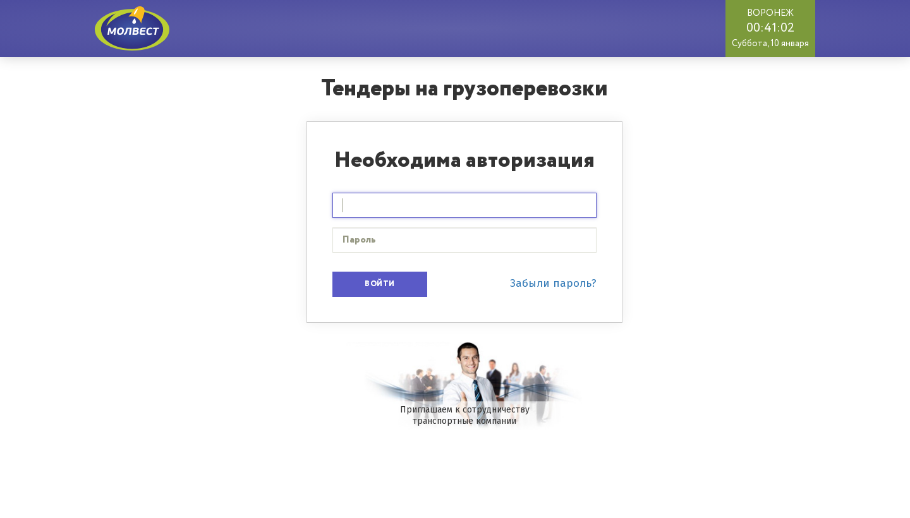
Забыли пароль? (553, 283)
